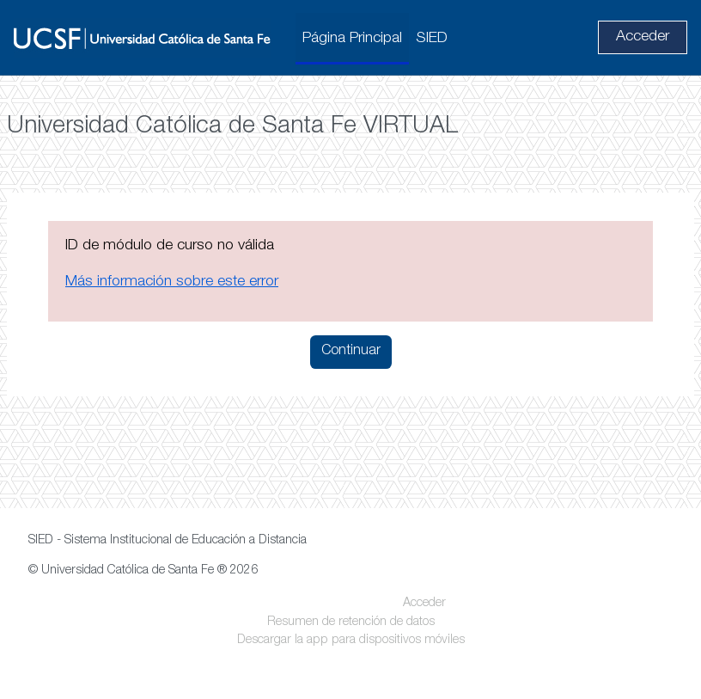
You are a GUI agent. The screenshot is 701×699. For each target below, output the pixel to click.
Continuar (351, 352)
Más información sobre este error (171, 282)
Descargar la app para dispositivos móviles (351, 641)
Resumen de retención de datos (351, 622)
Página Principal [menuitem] (352, 38)
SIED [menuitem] (432, 38)
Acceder (642, 37)
